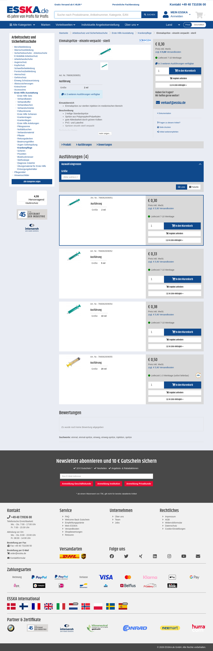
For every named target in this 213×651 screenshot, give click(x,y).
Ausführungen (84, 145)
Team (117, 519)
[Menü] (45, 192)
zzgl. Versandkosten (168, 52)
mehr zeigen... (105, 133)
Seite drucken (164, 127)
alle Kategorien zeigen (32, 181)
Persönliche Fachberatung (125, 4)
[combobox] (70, 177)
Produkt (66, 145)
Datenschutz (171, 525)
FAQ (67, 516)
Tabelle (194, 187)
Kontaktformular (16, 558)
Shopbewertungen (73, 532)
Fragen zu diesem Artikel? (168, 123)
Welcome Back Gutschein (77, 519)
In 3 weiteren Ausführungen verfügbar (81, 94)
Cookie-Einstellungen (175, 529)
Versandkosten (72, 529)
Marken (45, 24)
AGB (167, 519)
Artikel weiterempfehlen (167, 132)
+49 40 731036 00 (19, 517)
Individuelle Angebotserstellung (100, 24)
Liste (181, 187)
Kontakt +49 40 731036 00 (188, 4)
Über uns (119, 516)
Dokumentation (164, 113)
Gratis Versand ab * (68, 4)
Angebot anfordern (178, 78)
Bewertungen (104, 145)
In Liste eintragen (178, 85)
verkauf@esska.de (170, 103)
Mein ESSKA (71, 525)
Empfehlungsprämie (74, 522)
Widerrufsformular (173, 522)
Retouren (69, 535)
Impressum (170, 516)
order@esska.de (16, 553)
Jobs (117, 522)
